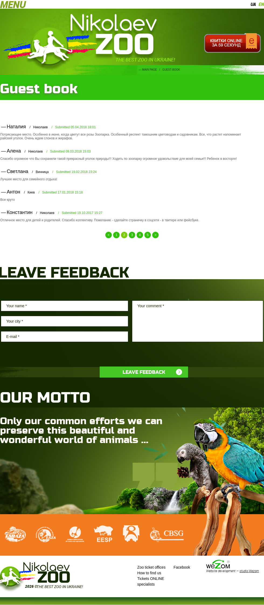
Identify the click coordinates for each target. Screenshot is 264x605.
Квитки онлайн (232, 43)
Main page (149, 69)
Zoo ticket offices (151, 567)
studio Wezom (249, 571)
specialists (146, 584)
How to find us (149, 573)
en (261, 4)
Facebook (181, 567)
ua (253, 4)
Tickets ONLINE (150, 578)
